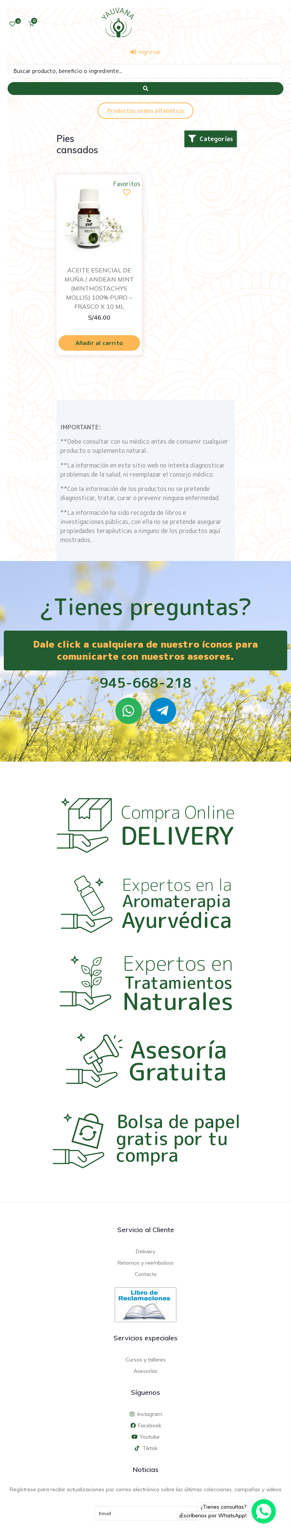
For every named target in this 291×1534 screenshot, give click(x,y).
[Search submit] (145, 88)
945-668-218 (145, 682)
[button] (210, 139)
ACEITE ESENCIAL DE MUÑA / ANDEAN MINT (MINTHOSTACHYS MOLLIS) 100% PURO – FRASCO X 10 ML (99, 288)
